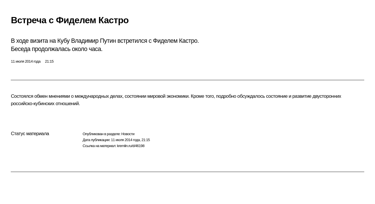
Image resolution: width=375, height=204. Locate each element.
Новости (127, 134)
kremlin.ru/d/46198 (130, 146)
